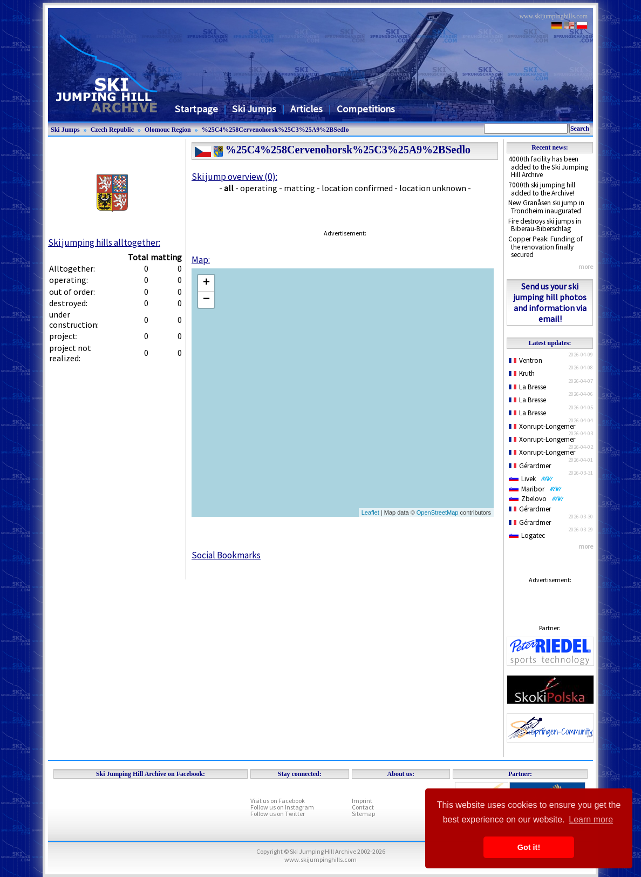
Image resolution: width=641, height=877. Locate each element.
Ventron (525, 360)
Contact (363, 807)
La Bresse (527, 387)
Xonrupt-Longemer (542, 426)
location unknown (432, 188)
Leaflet (370, 512)
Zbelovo (536, 498)
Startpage (196, 109)
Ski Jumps (254, 109)
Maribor (535, 489)
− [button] (206, 300)
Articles (306, 109)
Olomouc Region (168, 129)
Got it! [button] (528, 847)
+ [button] (206, 283)
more (585, 266)
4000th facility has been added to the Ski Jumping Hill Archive (548, 166)
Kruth (522, 373)
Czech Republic (112, 129)
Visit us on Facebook (277, 801)
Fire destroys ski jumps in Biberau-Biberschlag (544, 225)
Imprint (362, 801)
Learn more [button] (591, 819)
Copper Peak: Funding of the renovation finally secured (545, 246)
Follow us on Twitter (277, 813)
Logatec (527, 535)
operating (258, 188)
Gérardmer (530, 465)
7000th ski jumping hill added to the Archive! (541, 189)
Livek (531, 478)
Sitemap (363, 813)
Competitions (366, 109)
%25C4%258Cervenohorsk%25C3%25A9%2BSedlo (275, 129)
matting (299, 188)
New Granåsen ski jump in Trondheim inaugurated (546, 206)
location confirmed (357, 188)
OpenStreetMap (438, 512)
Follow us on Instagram (282, 807)
